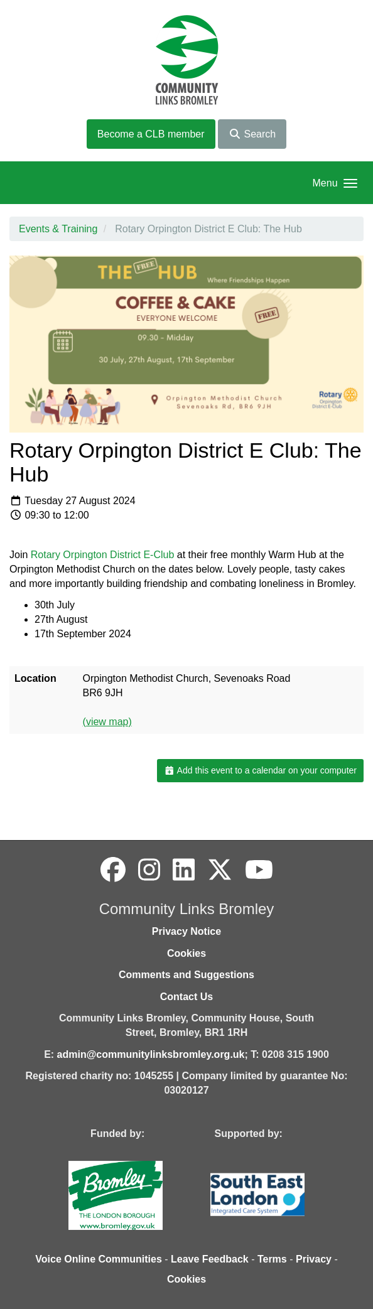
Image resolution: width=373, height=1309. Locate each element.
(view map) (107, 721)
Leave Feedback (210, 1259)
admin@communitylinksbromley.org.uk (151, 1054)
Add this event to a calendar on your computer (260, 770)
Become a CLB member (151, 134)
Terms (272, 1259)
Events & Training (58, 229)
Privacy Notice (186, 931)
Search (252, 134)
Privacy (314, 1259)
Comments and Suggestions (186, 974)
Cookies (186, 953)
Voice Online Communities (98, 1259)
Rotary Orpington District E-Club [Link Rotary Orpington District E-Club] (103, 554)
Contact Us (186, 996)
